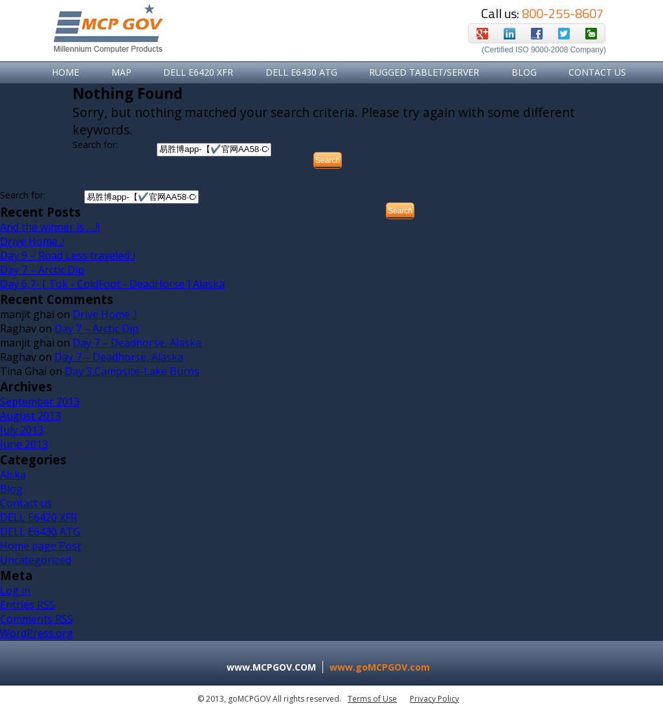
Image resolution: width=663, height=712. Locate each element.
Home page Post (40, 546)
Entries (27, 605)
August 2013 (30, 416)
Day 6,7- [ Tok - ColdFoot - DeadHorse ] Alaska (112, 284)
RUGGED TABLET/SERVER (424, 72)
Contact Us (597, 72)
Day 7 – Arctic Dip (42, 270)
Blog (524, 72)
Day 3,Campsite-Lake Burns (132, 371)
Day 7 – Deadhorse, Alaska (137, 343)
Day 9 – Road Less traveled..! (67, 255)
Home (65, 72)
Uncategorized (35, 560)
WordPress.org (36, 633)
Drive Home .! (32, 241)
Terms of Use (372, 698)
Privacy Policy (434, 698)
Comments (36, 619)
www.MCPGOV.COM (271, 667)
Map (121, 72)
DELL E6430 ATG (301, 72)
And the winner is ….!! (50, 227)
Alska (13, 475)
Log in (15, 590)
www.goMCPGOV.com (380, 667)
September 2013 (40, 401)
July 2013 (21, 430)
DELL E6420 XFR (198, 72)
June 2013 (24, 444)
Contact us (26, 503)
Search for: (95, 144)
